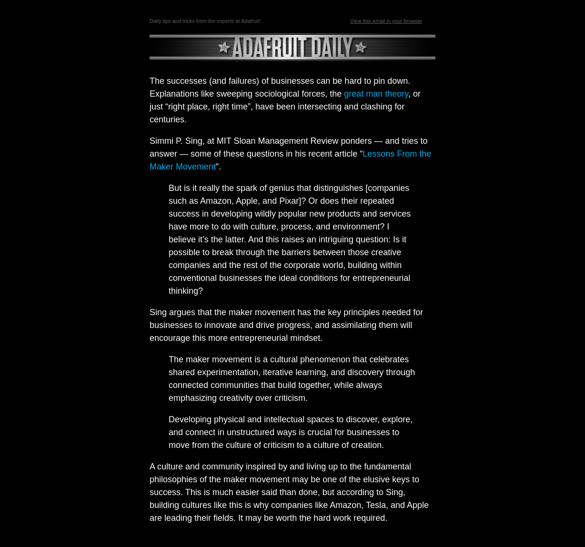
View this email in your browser (386, 21)
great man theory (376, 94)
